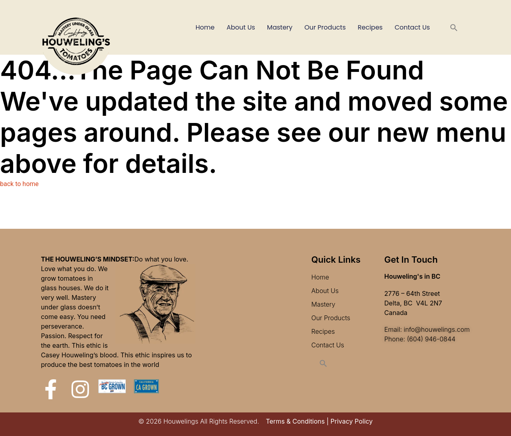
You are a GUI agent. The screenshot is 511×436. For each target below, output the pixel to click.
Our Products (325, 27)
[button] (454, 27)
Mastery (280, 27)
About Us (241, 27)
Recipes (370, 27)
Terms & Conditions (295, 421)
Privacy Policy (352, 421)
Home (205, 27)
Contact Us (412, 27)
